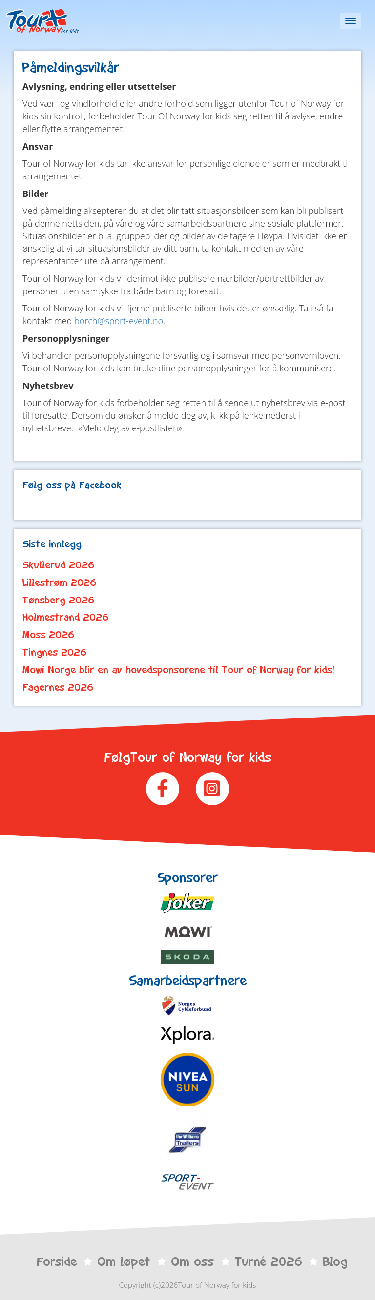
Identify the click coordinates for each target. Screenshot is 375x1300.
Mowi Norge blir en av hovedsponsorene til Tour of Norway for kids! (178, 669)
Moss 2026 (48, 634)
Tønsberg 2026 (58, 600)
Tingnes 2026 (54, 652)
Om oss (192, 1261)
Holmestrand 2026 (65, 617)
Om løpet (123, 1261)
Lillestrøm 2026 (59, 582)
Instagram (212, 788)
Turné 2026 (268, 1261)
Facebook (162, 788)
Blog (335, 1261)
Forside (57, 1261)
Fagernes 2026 (58, 687)
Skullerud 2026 (58, 565)
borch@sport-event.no (118, 321)
